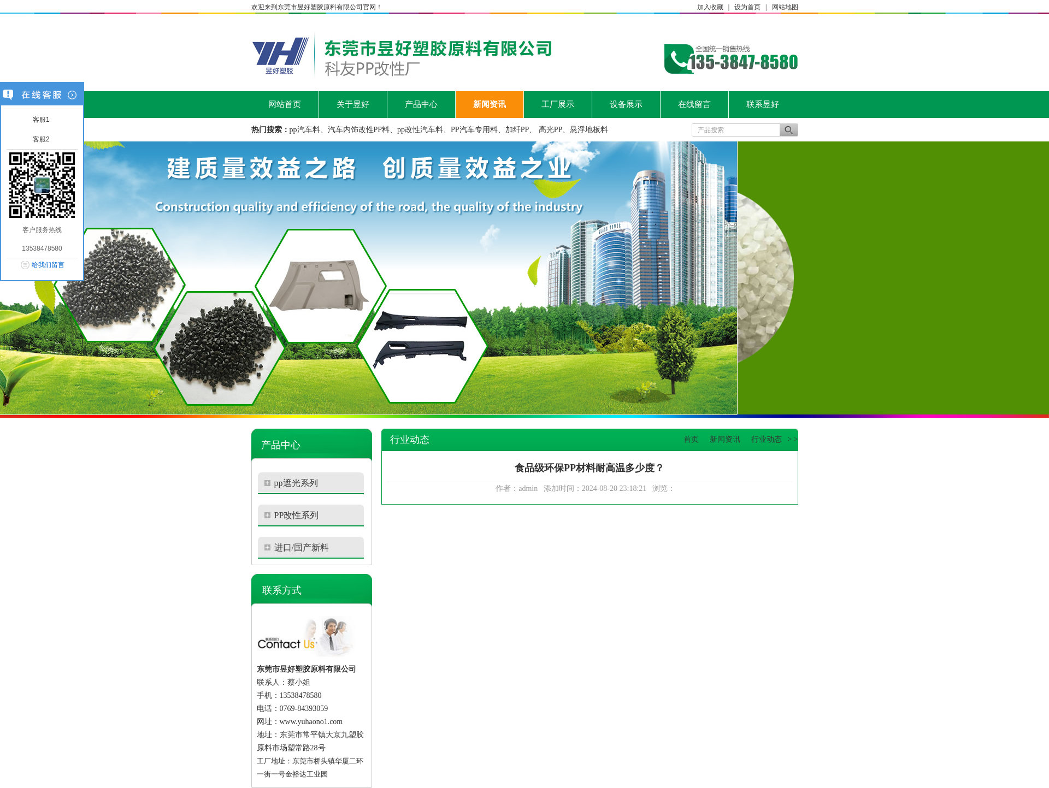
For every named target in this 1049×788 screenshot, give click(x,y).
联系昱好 (762, 104)
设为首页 (747, 7)
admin (528, 488)
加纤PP (517, 130)
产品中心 (421, 104)
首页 (691, 439)
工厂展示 (557, 104)
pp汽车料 (305, 130)
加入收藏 (710, 7)
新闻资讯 (489, 104)
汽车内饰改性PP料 (359, 130)
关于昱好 (353, 104)
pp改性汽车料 (420, 130)
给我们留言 (48, 265)
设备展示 (626, 104)
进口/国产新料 (301, 547)
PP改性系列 (296, 515)
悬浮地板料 (589, 130)
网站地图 (785, 7)
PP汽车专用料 (474, 130)
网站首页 (284, 104)
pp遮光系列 (296, 483)
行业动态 (766, 439)
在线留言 (694, 104)
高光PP (551, 130)
